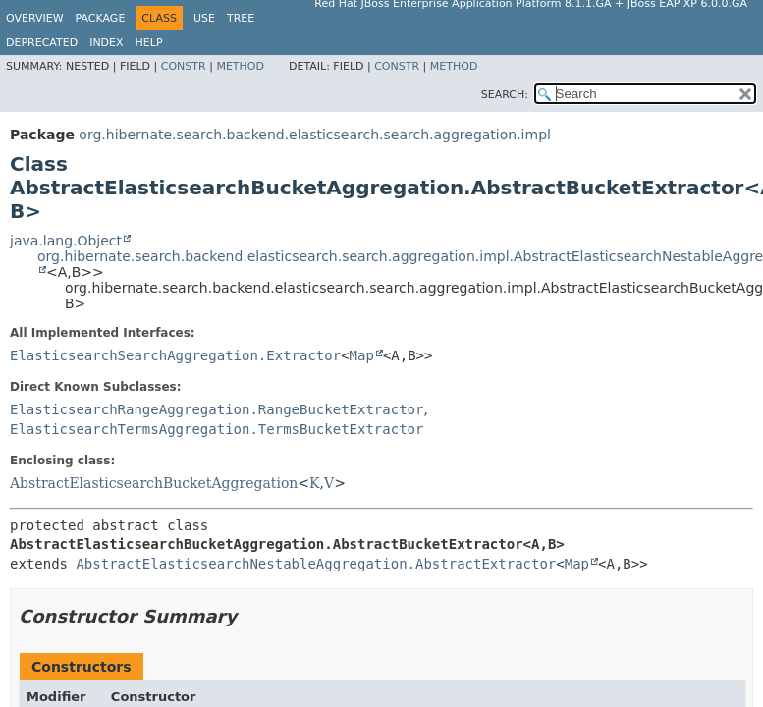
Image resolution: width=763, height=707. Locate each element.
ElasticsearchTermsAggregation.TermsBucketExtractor (216, 429)
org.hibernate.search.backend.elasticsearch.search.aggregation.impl (315, 134)
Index (106, 42)
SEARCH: (504, 94)
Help (149, 42)
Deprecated (42, 42)
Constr (183, 66)
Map (362, 355)
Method (240, 66)
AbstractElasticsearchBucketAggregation (154, 483)
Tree (240, 18)
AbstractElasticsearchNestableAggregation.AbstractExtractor (316, 563)
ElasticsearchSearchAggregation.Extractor (175, 355)
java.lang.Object (66, 240)
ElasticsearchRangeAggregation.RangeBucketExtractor (216, 409)
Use (204, 18)
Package (101, 18)
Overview (35, 18)
